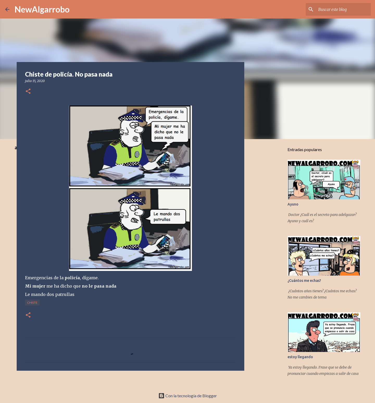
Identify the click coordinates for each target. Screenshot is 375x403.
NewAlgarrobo (42, 9)
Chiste (32, 303)
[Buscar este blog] (343, 9)
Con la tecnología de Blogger (187, 395)
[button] (28, 91)
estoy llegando (300, 357)
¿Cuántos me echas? (304, 280)
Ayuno (293, 204)
